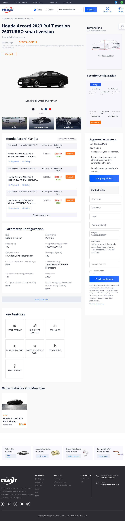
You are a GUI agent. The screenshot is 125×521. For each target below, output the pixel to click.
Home (5, 2)
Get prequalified (98, 143)
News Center (38, 2)
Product (11, 18)
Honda (21, 18)
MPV (37, 496)
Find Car (90, 9)
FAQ (82, 482)
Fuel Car (38, 486)
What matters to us (60, 482)
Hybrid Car (39, 482)
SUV (36, 492)
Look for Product (20, 2)
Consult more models (67, 139)
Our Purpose (58, 479)
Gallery (26, 161)
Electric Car (39, 479)
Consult (9, 54)
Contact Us (67, 2)
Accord (31, 18)
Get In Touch (85, 479)
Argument (14, 161)
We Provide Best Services (62, 485)
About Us (53, 2)
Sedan (37, 489)
